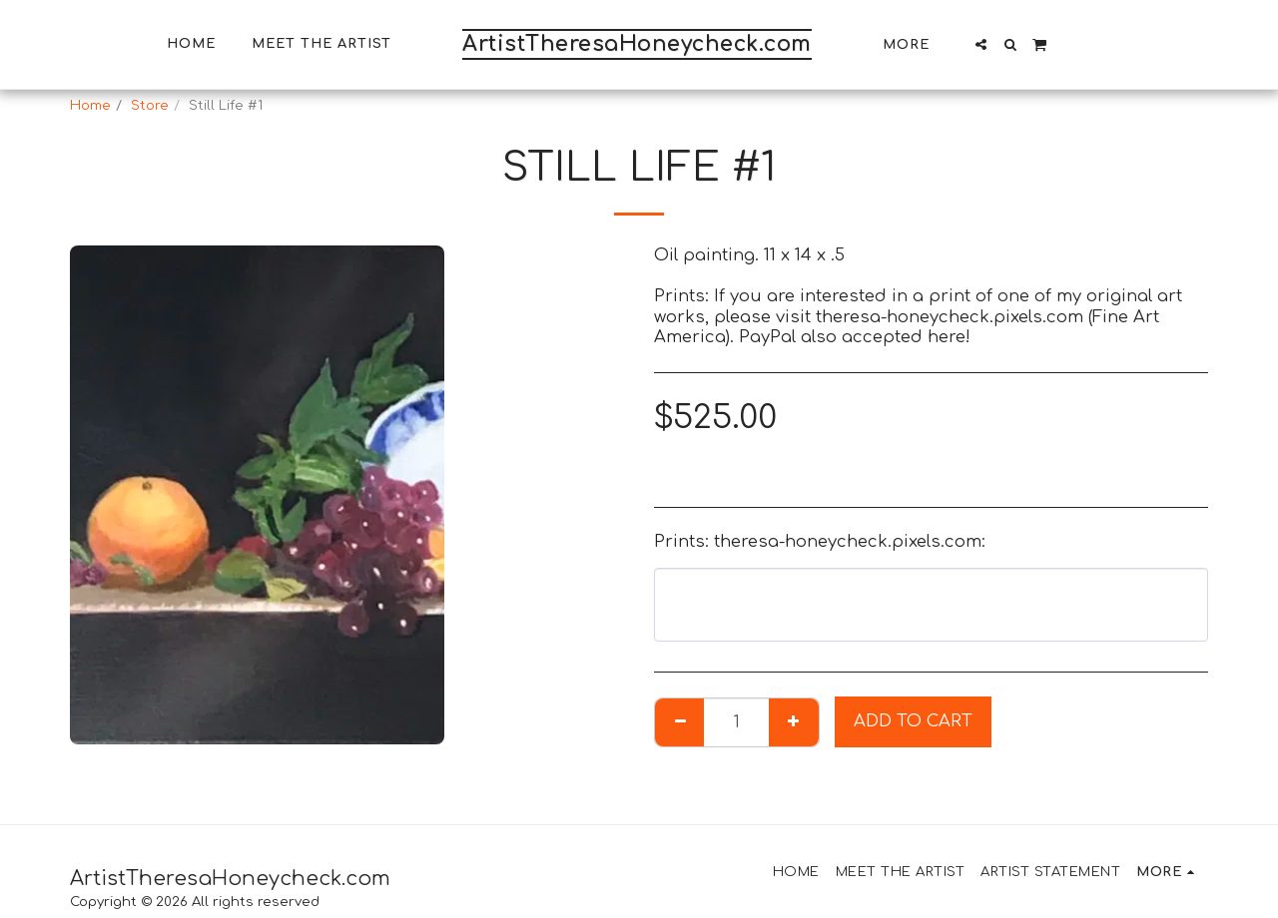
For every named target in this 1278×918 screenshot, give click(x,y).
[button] (980, 44)
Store (150, 105)
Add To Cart (913, 720)
